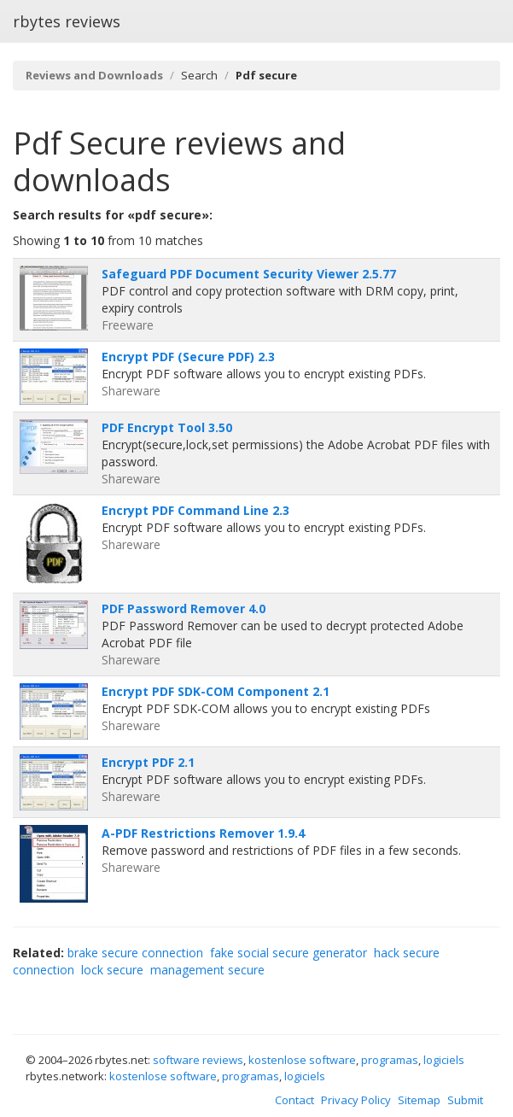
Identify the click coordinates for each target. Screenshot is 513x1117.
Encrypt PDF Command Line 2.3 (195, 510)
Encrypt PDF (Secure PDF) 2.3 (188, 356)
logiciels (443, 1059)
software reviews (198, 1059)
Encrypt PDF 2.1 (148, 762)
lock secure (112, 970)
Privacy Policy (356, 1100)
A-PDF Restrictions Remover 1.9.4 (203, 833)
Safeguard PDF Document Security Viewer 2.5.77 (249, 274)
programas (389, 1059)
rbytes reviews (66, 21)
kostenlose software (302, 1059)
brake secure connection (135, 952)
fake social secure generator (288, 952)
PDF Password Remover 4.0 (183, 608)
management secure (207, 970)
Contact (294, 1100)
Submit (465, 1100)
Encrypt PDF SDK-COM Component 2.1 (215, 691)
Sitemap (419, 1100)
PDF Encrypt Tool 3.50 (167, 427)
